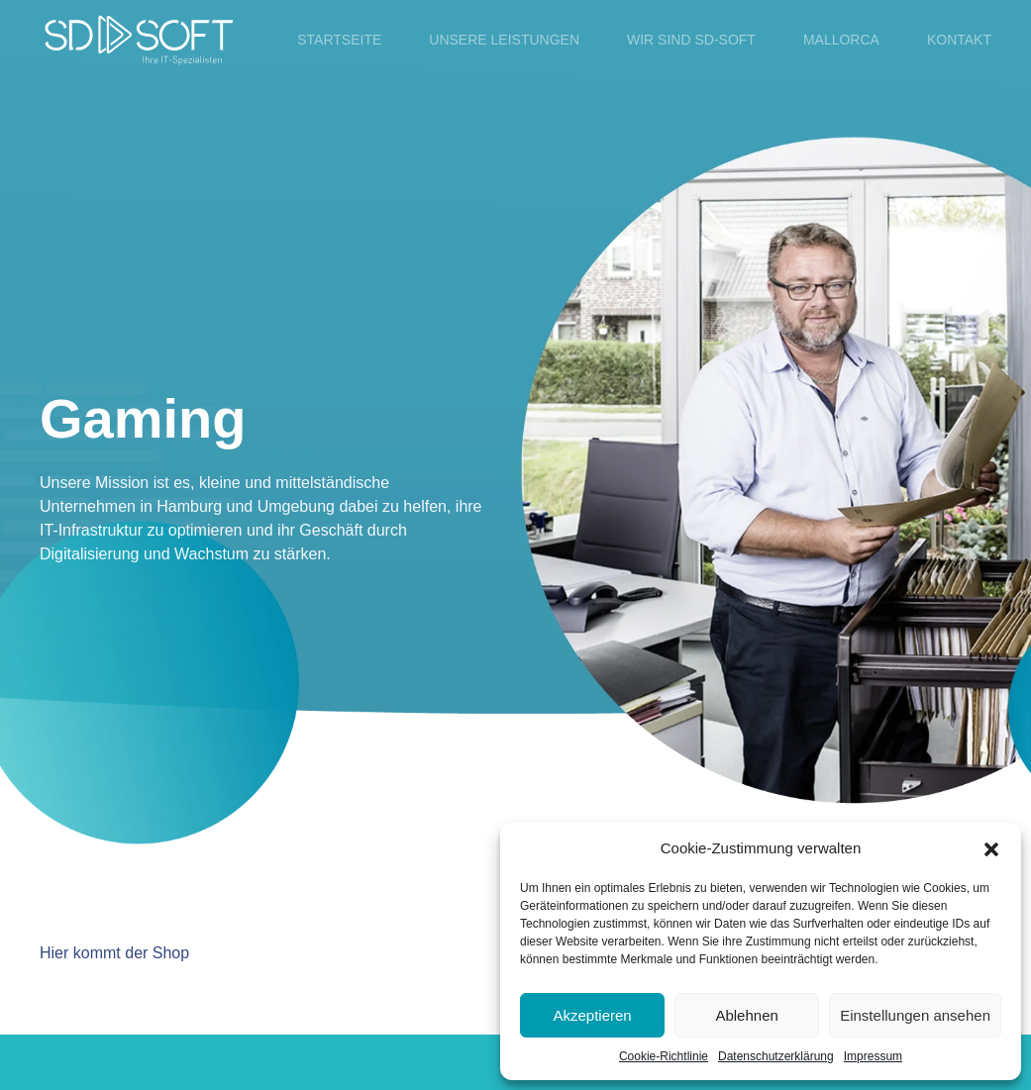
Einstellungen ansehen (915, 1015)
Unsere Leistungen (504, 40)
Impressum (873, 1056)
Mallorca (841, 40)
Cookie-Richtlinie (663, 1056)
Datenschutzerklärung (776, 1056)
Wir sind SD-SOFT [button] (691, 40)
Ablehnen (746, 1015)
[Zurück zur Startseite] (139, 39)
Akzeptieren (592, 1015)
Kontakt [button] (959, 40)
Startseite (339, 40)
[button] (991, 848)
